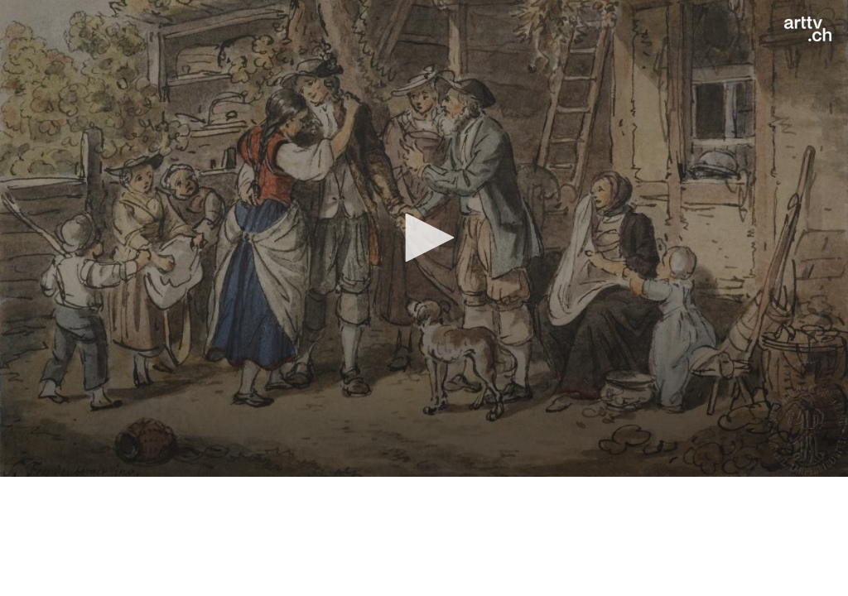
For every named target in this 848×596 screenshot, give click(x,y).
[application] (424, 238)
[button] (424, 237)
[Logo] (807, 29)
